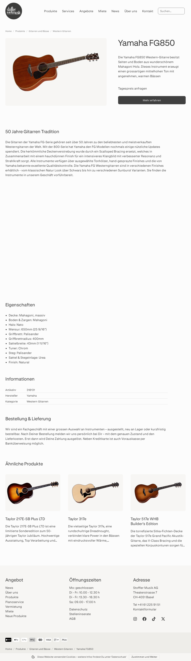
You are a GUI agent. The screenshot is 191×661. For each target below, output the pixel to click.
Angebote (86, 11)
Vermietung (13, 606)
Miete (102, 11)
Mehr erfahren (152, 100)
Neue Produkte (15, 616)
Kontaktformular (144, 609)
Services (68, 11)
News (115, 11)
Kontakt (147, 11)
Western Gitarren (62, 31)
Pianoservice (14, 602)
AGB (72, 618)
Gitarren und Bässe (39, 31)
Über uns (130, 11)
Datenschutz (78, 609)
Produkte (50, 11)
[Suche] (171, 11)
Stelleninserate (80, 614)
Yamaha (32, 395)
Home (8, 31)
